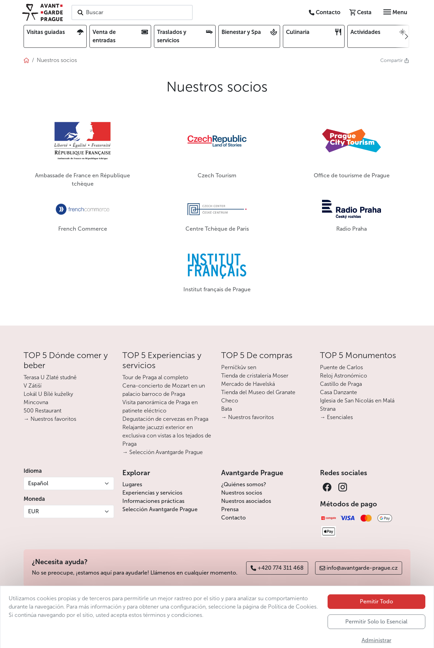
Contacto (233, 517)
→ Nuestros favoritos (50, 419)
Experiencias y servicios (152, 492)
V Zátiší (33, 385)
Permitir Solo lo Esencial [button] (376, 639)
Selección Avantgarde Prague (160, 509)
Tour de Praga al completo (155, 377)
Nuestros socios (241, 492)
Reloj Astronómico (343, 375)
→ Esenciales (336, 417)
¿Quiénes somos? (243, 484)
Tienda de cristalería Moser (254, 375)
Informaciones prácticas (153, 501)
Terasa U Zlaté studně (50, 377)
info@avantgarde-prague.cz (359, 568)
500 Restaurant (42, 410)
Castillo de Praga (341, 384)
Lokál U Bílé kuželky (48, 394)
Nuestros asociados (246, 501)
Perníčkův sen (238, 367)
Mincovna (36, 402)
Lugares (132, 484)
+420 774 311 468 (277, 568)
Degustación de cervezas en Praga (165, 419)
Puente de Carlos (341, 367)
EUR (33, 511)
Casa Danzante (338, 392)
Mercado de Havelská (248, 384)
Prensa (229, 509)
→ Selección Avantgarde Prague (162, 452)
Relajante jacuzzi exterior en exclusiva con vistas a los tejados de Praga (166, 435)
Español (38, 483)
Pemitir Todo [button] (376, 618)
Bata (226, 409)
